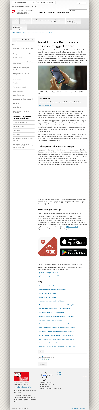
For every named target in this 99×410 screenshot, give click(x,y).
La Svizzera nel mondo (47, 2)
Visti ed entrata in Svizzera (57, 21)
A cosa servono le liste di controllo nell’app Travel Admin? (56, 335)
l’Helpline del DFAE (72, 227)
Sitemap (84, 376)
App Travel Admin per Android (48, 276)
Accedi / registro (45, 105)
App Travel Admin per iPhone (48, 272)
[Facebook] (39, 359)
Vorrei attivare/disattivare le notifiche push (52, 301)
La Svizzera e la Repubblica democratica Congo (73, 21)
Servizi (47, 21)
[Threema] (45, 359)
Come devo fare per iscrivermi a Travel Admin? (53, 289)
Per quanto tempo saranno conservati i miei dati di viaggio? (56, 305)
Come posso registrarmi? (46, 286)
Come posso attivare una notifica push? (50, 320)
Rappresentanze (25, 21)
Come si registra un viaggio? (47, 293)
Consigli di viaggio (38, 21)
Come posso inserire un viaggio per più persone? (53, 343)
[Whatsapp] (47, 359)
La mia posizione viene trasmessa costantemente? (54, 324)
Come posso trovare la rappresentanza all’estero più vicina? (56, 331)
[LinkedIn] (43, 359)
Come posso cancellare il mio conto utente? (51, 312)
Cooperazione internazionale (19, 27)
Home (13, 32)
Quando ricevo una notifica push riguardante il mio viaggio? (56, 316)
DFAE (33, 2)
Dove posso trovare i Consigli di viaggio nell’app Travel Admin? (57, 327)
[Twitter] (41, 359)
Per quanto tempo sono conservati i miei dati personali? (55, 308)
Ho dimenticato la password (47, 297)
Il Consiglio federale (20, 2)
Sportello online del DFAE (23, 387)
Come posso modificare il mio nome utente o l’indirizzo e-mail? (57, 346)
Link (40, 351)
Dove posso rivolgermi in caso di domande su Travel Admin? (56, 339)
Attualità (15, 21)
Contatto (41, 364)
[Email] (48, 359)
